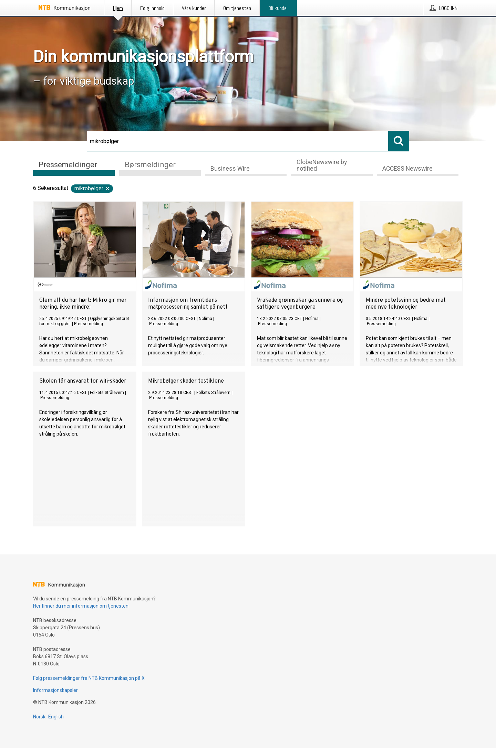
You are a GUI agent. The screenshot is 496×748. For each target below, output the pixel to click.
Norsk (39, 716)
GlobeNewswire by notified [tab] (322, 165)
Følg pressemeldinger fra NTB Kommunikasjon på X (89, 678)
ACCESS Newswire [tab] (407, 168)
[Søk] (238, 141)
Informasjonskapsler (55, 690)
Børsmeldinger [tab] (150, 164)
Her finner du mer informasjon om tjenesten (80, 606)
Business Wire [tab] (230, 168)
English (56, 716)
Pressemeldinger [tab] (68, 164)
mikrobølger (92, 188)
